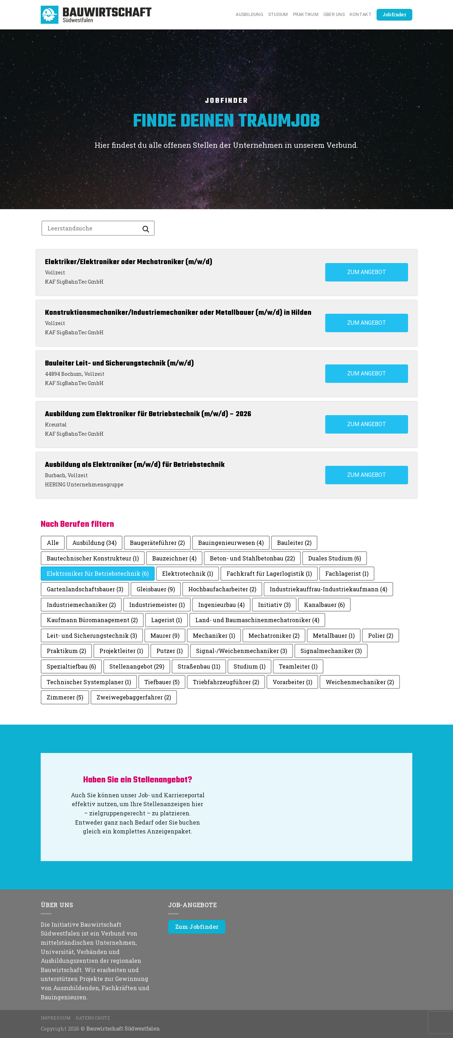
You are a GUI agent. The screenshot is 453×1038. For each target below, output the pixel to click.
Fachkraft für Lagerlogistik (269, 573)
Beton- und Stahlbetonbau (252, 558)
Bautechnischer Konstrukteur (93, 558)
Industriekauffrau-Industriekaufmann (328, 589)
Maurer (164, 635)
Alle (53, 542)
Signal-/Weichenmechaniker (241, 650)
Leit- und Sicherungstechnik (92, 635)
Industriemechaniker (81, 604)
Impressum (56, 1018)
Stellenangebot (136, 666)
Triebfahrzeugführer (226, 682)
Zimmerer (65, 697)
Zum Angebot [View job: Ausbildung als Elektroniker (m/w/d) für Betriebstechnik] (366, 474)
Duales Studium (334, 558)
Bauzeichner (174, 558)
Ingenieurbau (221, 604)
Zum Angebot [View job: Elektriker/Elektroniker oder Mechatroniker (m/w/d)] (366, 272)
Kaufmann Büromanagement (92, 620)
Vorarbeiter (292, 682)
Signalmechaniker (331, 650)
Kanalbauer (324, 604)
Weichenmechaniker (360, 682)
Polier (380, 635)
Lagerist (166, 620)
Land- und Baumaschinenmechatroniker (257, 620)
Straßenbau (199, 666)
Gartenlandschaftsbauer (85, 589)
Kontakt (361, 14)
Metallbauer (334, 635)
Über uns (334, 14)
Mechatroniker (273, 635)
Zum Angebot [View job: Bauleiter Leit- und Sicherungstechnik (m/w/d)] (366, 373)
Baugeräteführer (157, 542)
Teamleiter (298, 666)
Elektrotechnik (187, 573)
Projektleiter (121, 650)
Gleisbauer (156, 589)
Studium (278, 14)
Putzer (169, 650)
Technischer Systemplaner (89, 682)
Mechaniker (214, 635)
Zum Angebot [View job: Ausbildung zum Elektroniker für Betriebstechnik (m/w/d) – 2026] (366, 424)
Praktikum (306, 14)
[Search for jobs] (98, 228)
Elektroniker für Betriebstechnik (98, 573)
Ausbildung (249, 14)
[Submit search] (146, 227)
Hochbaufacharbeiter (222, 589)
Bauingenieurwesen (231, 542)
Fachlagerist (346, 573)
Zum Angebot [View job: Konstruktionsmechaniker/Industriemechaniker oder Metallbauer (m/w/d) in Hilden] (366, 322)
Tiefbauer (161, 682)
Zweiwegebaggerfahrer (134, 697)
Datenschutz (93, 1018)
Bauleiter (294, 542)
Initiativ (274, 604)
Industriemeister (157, 604)
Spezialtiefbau (71, 666)
